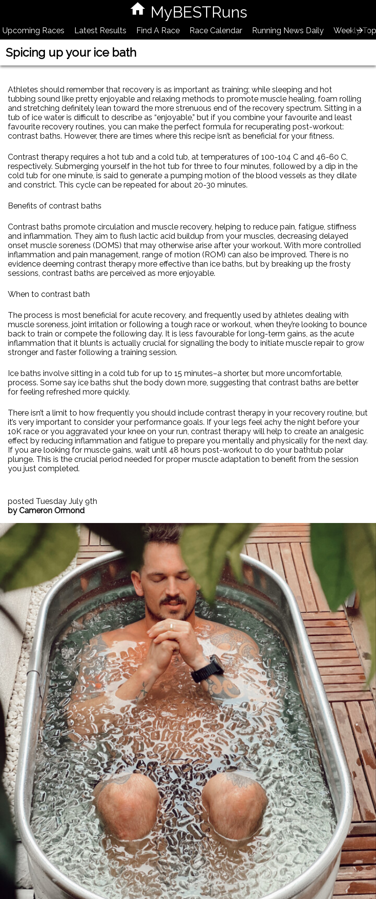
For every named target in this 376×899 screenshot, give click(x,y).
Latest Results (100, 30)
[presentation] (360, 30)
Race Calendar (215, 30)
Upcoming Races (33, 30)
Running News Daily (288, 30)
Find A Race (158, 30)
